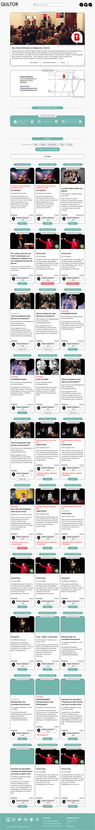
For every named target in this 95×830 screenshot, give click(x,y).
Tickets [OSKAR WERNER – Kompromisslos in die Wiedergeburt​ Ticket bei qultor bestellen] (47, 739)
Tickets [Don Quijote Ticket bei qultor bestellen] (22, 223)
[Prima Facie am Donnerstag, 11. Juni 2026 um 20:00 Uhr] (22, 582)
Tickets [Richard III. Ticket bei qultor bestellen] (72, 607)
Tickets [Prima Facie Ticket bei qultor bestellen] (22, 607)
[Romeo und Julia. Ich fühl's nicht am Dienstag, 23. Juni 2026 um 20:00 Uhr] (73, 709)
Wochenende (52, 144)
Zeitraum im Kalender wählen (47, 149)
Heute (35, 144)
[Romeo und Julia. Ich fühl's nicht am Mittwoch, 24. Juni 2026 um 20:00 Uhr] (22, 777)
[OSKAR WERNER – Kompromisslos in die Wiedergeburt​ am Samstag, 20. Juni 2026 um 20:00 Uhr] (47, 709)
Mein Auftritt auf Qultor (52, 826)
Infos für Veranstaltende (52, 823)
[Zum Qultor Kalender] (86, 4)
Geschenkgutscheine (50, 821)
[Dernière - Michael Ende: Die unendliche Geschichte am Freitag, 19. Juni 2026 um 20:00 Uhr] (22, 709)
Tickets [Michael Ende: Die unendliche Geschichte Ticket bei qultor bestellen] (72, 669)
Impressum (70, 826)
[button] (23, 121)
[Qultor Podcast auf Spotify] (31, 819)
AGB (68, 823)
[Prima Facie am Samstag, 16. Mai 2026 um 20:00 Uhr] (47, 258)
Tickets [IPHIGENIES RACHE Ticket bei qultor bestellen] (72, 349)
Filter (47, 156)
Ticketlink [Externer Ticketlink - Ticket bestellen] (22, 349)
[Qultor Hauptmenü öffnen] (90, 4)
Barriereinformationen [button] (49, 62)
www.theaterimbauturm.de (28, 90)
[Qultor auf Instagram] (13, 819)
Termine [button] (62, 62)
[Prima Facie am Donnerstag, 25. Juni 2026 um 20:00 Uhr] (47, 777)
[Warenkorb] (81, 4)
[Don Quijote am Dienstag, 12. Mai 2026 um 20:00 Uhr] (22, 196)
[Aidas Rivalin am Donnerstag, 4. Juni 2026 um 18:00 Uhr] (73, 450)
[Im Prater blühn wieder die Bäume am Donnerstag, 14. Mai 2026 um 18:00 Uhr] (73, 196)
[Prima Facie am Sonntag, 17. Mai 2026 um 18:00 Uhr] (73, 258)
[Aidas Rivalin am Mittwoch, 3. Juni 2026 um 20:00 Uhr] (47, 450)
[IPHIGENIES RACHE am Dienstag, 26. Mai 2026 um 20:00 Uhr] (73, 321)
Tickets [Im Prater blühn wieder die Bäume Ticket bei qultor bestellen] (72, 223)
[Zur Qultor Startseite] (9, 4)
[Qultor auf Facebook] (37, 819)
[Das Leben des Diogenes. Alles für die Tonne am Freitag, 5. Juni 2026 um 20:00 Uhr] (22, 518)
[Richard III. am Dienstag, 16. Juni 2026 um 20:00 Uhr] (22, 642)
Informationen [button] (34, 62)
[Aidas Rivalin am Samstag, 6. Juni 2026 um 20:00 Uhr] (47, 518)
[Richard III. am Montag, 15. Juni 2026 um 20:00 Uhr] (73, 582)
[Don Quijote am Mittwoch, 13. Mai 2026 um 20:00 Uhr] (47, 196)
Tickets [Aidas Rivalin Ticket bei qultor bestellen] (47, 479)
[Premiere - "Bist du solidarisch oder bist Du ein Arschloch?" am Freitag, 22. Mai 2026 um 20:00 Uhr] (22, 321)
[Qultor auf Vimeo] (25, 819)
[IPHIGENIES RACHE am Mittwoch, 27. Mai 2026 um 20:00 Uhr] (22, 386)
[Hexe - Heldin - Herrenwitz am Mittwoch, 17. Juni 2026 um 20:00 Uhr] (47, 642)
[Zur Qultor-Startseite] (8, 819)
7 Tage (61, 144)
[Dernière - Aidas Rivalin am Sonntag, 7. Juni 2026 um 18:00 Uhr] (73, 518)
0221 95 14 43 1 (25, 86)
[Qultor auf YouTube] (19, 819)
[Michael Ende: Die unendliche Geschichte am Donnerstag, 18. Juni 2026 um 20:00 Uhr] (73, 642)
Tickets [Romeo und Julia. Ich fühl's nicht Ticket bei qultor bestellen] (72, 739)
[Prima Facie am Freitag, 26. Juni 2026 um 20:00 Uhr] (73, 777)
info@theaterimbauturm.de (28, 88)
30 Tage (69, 144)
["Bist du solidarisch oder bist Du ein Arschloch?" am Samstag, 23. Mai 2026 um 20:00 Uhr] (47, 321)
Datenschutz (71, 821)
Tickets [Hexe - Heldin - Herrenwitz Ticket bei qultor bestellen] (47, 669)
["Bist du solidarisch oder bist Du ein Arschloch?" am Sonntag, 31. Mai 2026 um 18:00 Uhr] (22, 450)
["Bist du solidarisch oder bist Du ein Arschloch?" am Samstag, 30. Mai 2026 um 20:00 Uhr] (73, 386)
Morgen (43, 144)
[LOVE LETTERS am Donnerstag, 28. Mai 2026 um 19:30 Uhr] (47, 386)
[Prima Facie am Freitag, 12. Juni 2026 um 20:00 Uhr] (47, 582)
